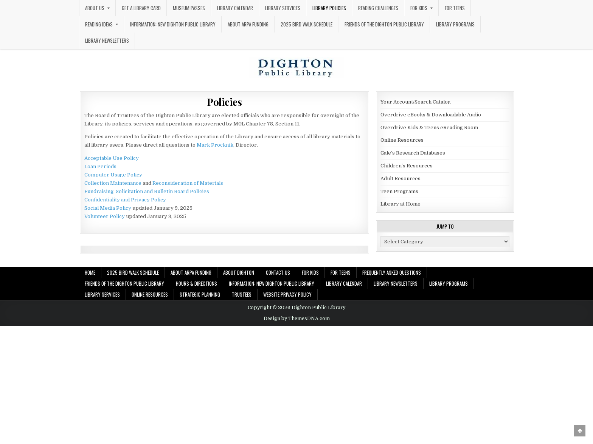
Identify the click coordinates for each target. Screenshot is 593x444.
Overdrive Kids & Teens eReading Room (429, 127)
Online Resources (402, 140)
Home (90, 272)
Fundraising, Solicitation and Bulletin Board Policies (146, 191)
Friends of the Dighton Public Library (384, 24)
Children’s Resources (406, 166)
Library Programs (455, 24)
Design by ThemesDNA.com (297, 318)
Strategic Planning (200, 294)
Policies (224, 101)
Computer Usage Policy (113, 175)
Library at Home (400, 204)
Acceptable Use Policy (111, 158)
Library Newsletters (107, 40)
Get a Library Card (141, 8)
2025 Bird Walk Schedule (306, 24)
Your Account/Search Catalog (415, 102)
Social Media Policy (107, 208)
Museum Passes (189, 8)
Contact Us (278, 272)
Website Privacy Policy (287, 294)
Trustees (241, 294)
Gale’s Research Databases (412, 153)
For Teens (455, 8)
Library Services (282, 8)
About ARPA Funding (248, 24)
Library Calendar (235, 8)
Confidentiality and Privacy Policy (125, 200)
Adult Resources (400, 178)
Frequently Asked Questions (391, 272)
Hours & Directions (196, 283)
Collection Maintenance (112, 183)
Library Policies (329, 8)
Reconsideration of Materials (187, 183)
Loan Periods (100, 166)
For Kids (418, 8)
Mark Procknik (215, 145)
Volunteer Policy (104, 216)
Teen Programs (399, 191)
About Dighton (238, 272)
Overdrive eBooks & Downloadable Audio (430, 115)
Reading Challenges (378, 8)
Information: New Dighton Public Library (173, 24)
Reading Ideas (99, 24)
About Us (94, 8)
